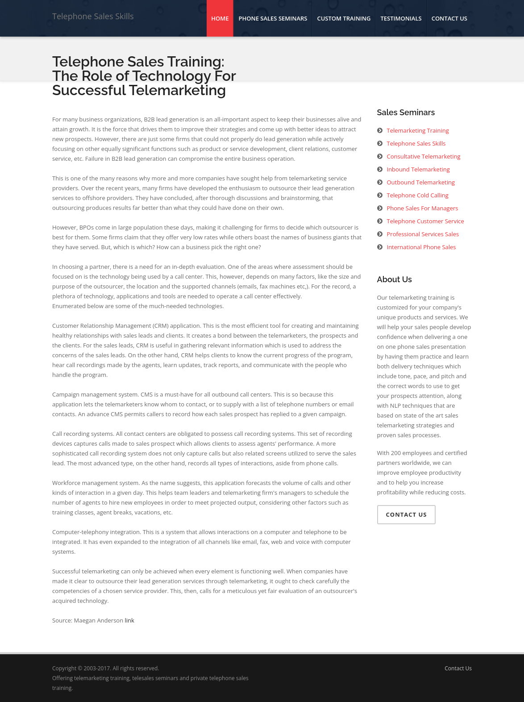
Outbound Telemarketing (421, 182)
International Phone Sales (421, 247)
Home (220, 18)
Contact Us (449, 18)
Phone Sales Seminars (272, 18)
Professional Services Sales (423, 234)
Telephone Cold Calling (418, 195)
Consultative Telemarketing (424, 156)
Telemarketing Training (418, 130)
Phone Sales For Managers (422, 208)
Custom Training (343, 18)
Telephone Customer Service (425, 221)
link (129, 620)
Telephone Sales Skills (93, 16)
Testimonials (400, 18)
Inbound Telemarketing (418, 169)
